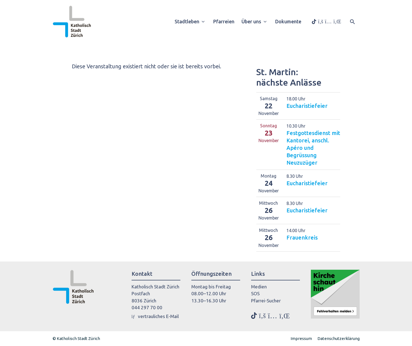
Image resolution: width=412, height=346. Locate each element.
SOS (255, 293)
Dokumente (288, 21)
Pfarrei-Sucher (266, 300)
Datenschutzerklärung (338, 338)
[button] (352, 21)
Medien (259, 286)
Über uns (256, 21)
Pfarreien (223, 21)
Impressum (301, 338)
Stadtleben (192, 21)
